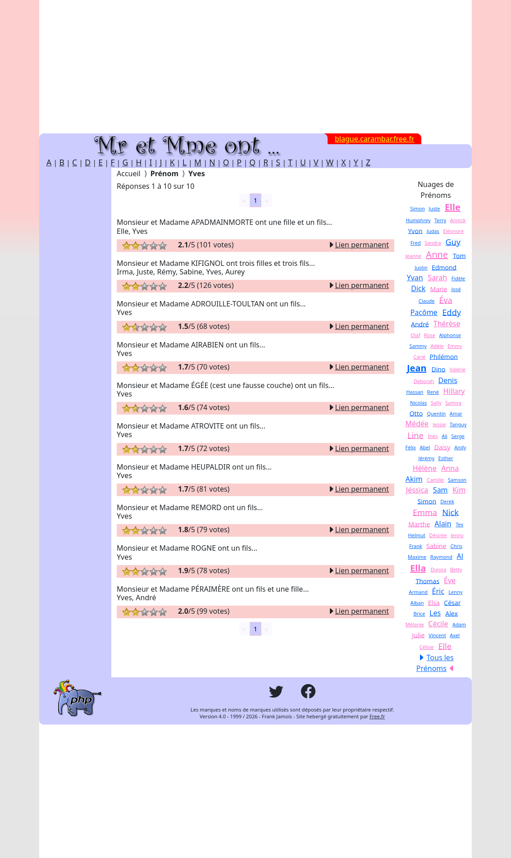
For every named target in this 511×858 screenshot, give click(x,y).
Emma (425, 512)
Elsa (434, 602)
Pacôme (424, 312)
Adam (459, 624)
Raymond (441, 556)
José (456, 289)
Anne (437, 254)
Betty (456, 569)
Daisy (442, 447)
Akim (414, 479)
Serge (458, 436)
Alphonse (450, 335)
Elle (453, 207)
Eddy (452, 311)
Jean (417, 368)
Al (460, 556)
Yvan (415, 278)
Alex (451, 613)
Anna (450, 468)
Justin (421, 267)
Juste (434, 208)
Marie (438, 288)
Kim (458, 490)
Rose (429, 335)
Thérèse (447, 324)
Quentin (436, 413)
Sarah (437, 278)
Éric (438, 591)
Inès (433, 436)
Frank (415, 546)
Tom (459, 255)
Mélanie (415, 624)
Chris (456, 546)
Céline (427, 647)
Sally (436, 402)
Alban (417, 602)
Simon (417, 208)
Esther (445, 458)
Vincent (437, 635)
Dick (418, 288)
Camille (435, 479)
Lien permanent (358, 245)
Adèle (436, 345)
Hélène (425, 468)
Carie (419, 356)
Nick (450, 512)
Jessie (439, 424)
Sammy (418, 345)
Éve (450, 580)
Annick (458, 220)
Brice (419, 613)
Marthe (419, 524)
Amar (456, 413)
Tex (459, 524)
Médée (417, 424)
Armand (418, 592)
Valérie (457, 369)
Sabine (436, 545)
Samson (457, 479)
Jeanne (413, 255)
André (420, 323)
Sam (440, 490)
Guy (452, 241)
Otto (416, 413)
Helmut (416, 535)
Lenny (455, 592)
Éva (445, 299)
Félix (411, 447)
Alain (442, 524)
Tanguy (458, 424)
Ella (418, 568)
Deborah (424, 381)
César (452, 602)
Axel (455, 635)
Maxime (417, 556)
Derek (447, 501)
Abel (425, 447)
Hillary (454, 391)
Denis (447, 380)
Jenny (457, 535)
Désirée (438, 535)
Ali (444, 436)
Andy (460, 447)
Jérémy (426, 458)
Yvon (415, 230)
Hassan (414, 391)
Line (415, 434)
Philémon (443, 356)
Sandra (432, 242)
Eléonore (453, 231)
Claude (427, 300)
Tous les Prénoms (435, 663)
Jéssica (417, 490)
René (433, 391)
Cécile (438, 624)
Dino (438, 369)
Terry (440, 220)
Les (435, 613)
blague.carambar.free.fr (374, 139)
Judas (433, 231)
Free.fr (377, 716)
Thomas (427, 580)
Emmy (454, 345)
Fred (416, 242)
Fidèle (458, 278)
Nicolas (418, 402)
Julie (418, 634)
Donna (438, 569)
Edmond (444, 267)
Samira (453, 402)
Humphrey (418, 220)
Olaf (415, 335)
